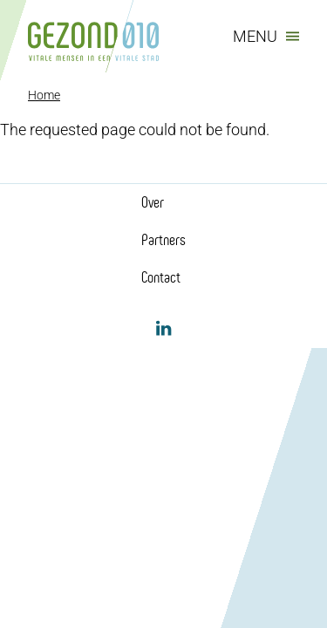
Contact (161, 277)
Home (44, 95)
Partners (163, 239)
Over (152, 202)
